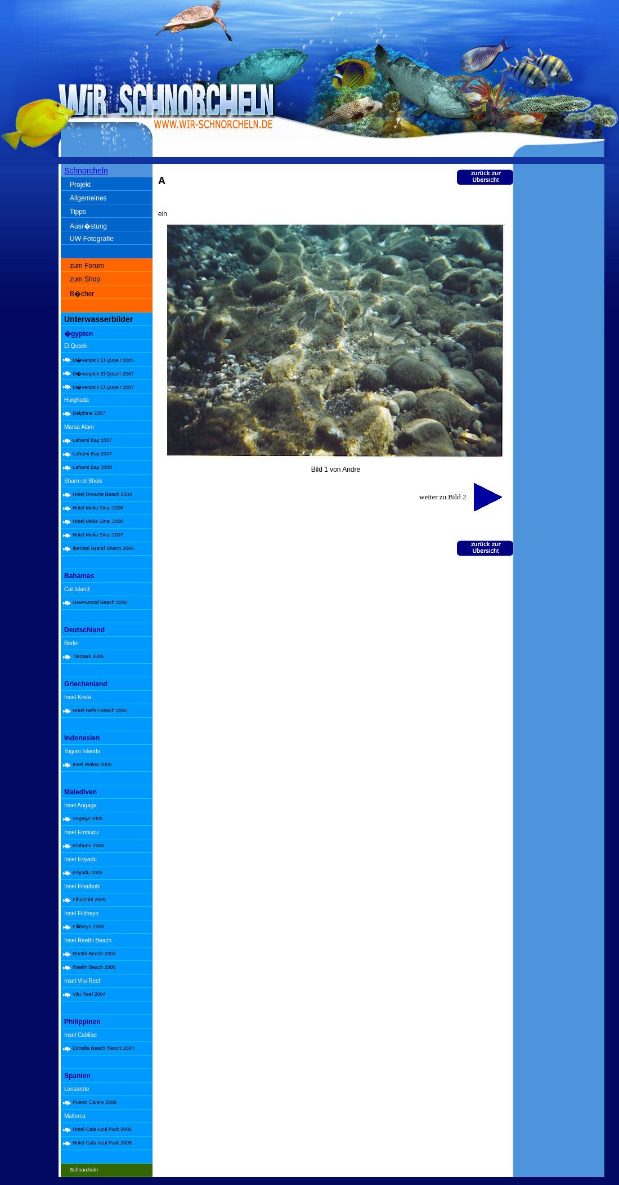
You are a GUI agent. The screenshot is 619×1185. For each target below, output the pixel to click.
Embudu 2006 (88, 845)
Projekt (80, 185)
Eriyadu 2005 (87, 872)
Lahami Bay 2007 (92, 440)
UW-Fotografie (92, 239)
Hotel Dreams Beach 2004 (102, 494)
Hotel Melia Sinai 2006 (98, 508)
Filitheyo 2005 (88, 926)
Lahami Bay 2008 (92, 467)
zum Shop (85, 279)
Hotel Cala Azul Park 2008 (102, 1143)
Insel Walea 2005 (92, 764)
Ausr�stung (88, 226)
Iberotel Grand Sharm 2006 (103, 548)
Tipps (78, 212)
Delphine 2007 (89, 413)
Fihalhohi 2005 (89, 899)
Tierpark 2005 (88, 656)
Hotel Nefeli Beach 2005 (100, 710)
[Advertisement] (561, 343)
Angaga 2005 (88, 818)
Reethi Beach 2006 (94, 967)
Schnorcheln (86, 170)
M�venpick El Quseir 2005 (103, 360)
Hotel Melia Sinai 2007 (98, 535)
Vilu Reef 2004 (89, 994)
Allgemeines (88, 198)
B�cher (82, 294)
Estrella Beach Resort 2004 (103, 1048)
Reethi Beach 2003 (94, 953)
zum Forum (87, 266)
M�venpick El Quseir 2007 (103, 374)
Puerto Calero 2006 (94, 1102)
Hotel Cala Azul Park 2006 (102, 1129)
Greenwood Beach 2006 (100, 602)
